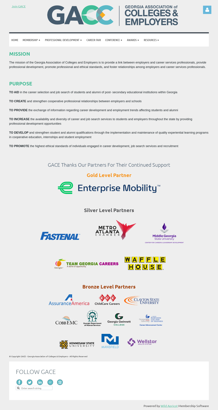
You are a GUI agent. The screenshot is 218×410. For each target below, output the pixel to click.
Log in (207, 10)
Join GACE (19, 6)
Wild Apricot (169, 406)
